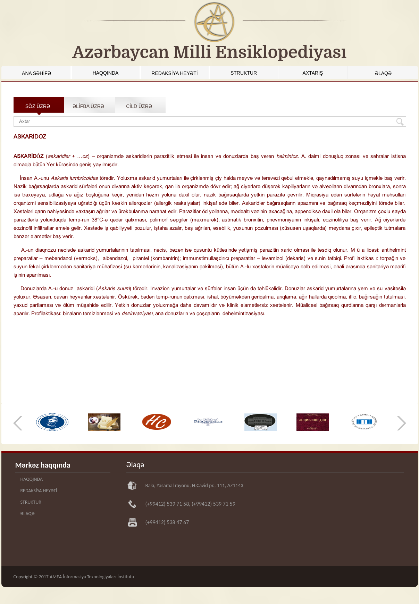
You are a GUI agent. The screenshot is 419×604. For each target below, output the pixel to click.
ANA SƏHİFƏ (36, 73)
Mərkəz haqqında (42, 465)
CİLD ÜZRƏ (139, 106)
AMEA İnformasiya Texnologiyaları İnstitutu (92, 577)
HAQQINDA (106, 73)
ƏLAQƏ (383, 73)
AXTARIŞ (313, 73)
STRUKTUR (244, 73)
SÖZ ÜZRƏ (37, 106)
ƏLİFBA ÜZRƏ (88, 106)
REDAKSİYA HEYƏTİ (174, 73)
